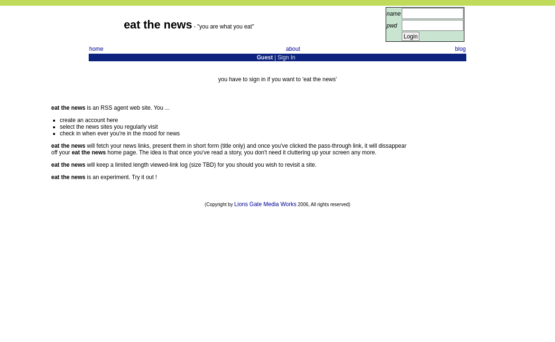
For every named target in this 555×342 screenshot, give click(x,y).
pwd (392, 25)
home (96, 49)
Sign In (286, 57)
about (293, 49)
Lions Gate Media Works (265, 204)
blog (460, 49)
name (394, 13)
